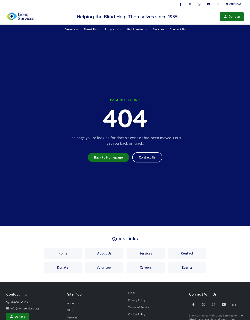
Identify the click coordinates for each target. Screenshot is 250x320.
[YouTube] (208, 4)
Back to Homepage (108, 157)
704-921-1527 (17, 302)
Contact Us (178, 29)
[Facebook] (180, 4)
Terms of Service (139, 307)
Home (62, 253)
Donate (232, 16)
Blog (70, 310)
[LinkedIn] (218, 4)
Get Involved (137, 29)
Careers (71, 29)
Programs (113, 29)
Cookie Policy (136, 314)
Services (158, 29)
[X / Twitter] (190, 4)
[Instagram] (199, 4)
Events (187, 267)
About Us (91, 29)
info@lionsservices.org (22, 308)
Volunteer (104, 267)
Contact (187, 253)
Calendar (233, 4)
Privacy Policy (136, 300)
